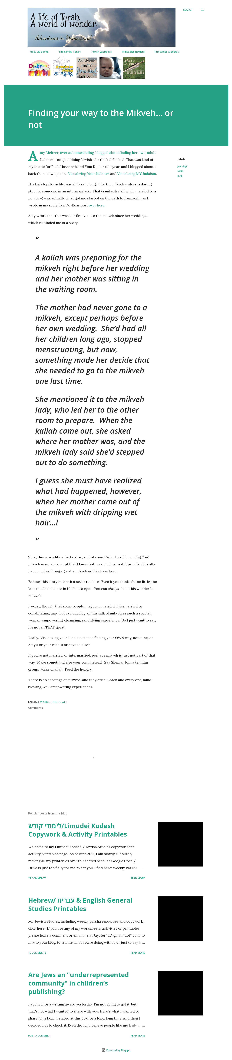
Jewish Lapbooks (99, 51)
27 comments (37, 878)
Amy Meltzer (49, 152)
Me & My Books (37, 51)
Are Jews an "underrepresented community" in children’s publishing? (78, 983)
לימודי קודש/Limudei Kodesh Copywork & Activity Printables (77, 829)
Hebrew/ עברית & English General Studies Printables (80, 904)
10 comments (37, 952)
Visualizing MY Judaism (136, 173)
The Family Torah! (68, 51)
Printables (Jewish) (131, 51)
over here (97, 205)
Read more (138, 878)
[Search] (188, 10)
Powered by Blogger (116, 1050)
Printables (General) (165, 51)
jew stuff (182, 166)
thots (180, 171)
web (179, 176)
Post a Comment (39, 1035)
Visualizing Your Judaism (88, 173)
